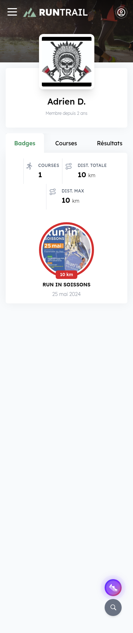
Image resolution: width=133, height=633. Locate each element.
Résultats (109, 143)
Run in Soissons (66, 284)
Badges (24, 143)
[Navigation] (12, 12)
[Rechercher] (113, 607)
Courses (66, 143)
